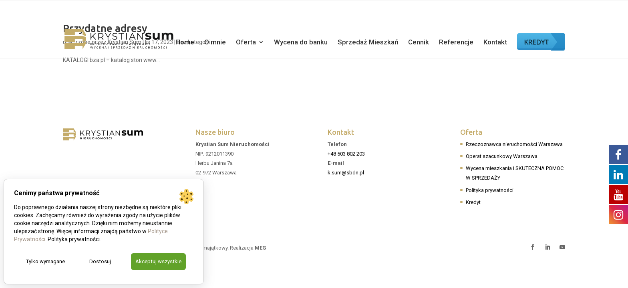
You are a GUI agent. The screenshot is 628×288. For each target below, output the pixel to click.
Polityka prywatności (489, 190)
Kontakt (495, 42)
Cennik (418, 42)
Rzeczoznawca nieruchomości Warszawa (514, 144)
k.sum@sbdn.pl (346, 173)
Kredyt (473, 202)
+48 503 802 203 (346, 154)
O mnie (215, 42)
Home (184, 42)
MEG (260, 248)
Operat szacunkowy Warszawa (501, 156)
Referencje (456, 42)
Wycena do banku (301, 42)
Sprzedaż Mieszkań (368, 42)
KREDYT (536, 41)
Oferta (246, 42)
